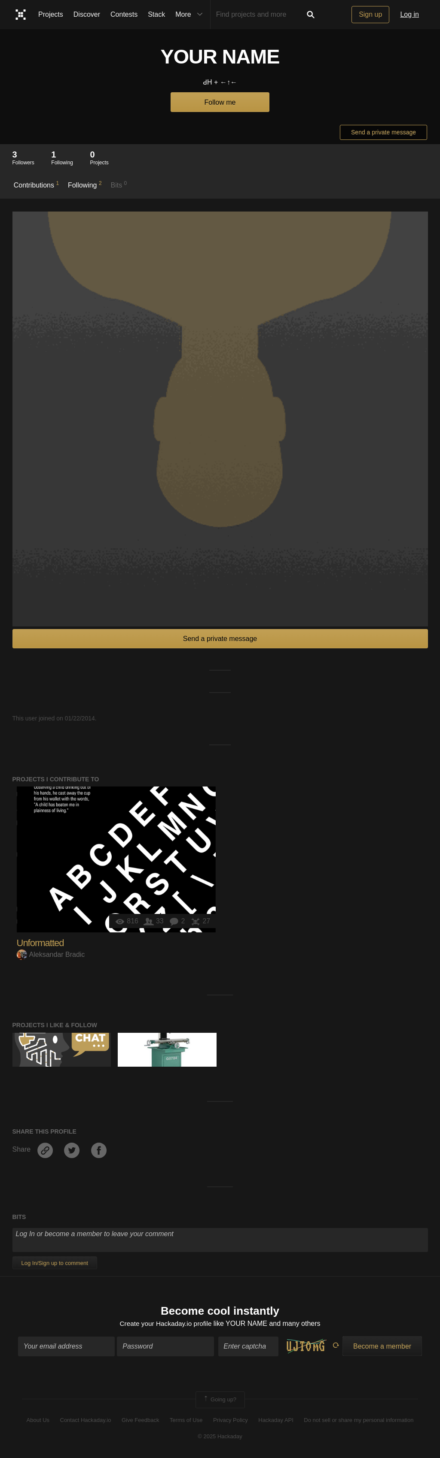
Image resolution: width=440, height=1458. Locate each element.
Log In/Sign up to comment (54, 1263)
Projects (50, 14)
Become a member (382, 1347)
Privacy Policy (230, 1420)
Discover (86, 14)
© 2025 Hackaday (220, 1437)
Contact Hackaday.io (85, 1420)
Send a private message (383, 132)
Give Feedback (140, 1420)
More (190, 14)
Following (85, 184)
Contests (124, 14)
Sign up (370, 14)
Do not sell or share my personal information (358, 1420)
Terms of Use (186, 1420)
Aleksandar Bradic (51, 954)
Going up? (219, 1400)
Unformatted (40, 943)
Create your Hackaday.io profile (166, 1324)
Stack (156, 14)
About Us (38, 1420)
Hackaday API (275, 1420)
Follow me (220, 102)
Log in (409, 14)
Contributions (36, 184)
